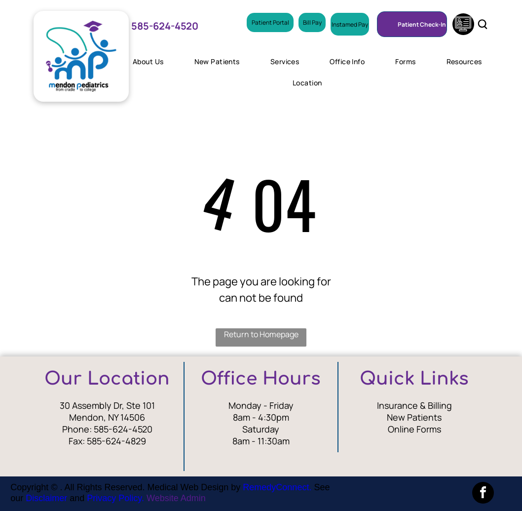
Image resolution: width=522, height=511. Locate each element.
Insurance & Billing (414, 405)
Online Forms (414, 429)
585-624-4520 (123, 429)
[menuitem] (151, 61)
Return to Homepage (261, 334)
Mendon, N (91, 417)
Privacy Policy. (115, 498)
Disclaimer (46, 498)
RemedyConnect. (277, 487)
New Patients (414, 417)
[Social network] (463, 25)
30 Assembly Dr (91, 405)
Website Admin (176, 498)
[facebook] (483, 494)
